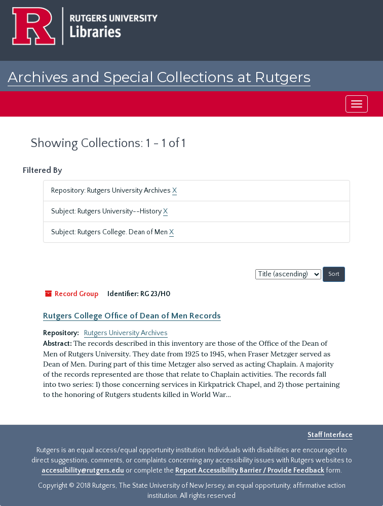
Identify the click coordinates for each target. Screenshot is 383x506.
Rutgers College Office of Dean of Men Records (132, 315)
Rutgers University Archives (126, 333)
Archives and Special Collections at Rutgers (159, 77)
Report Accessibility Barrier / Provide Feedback (249, 470)
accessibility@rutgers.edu (83, 470)
